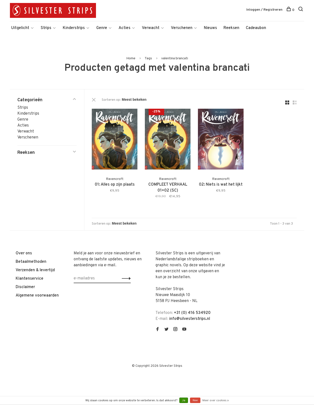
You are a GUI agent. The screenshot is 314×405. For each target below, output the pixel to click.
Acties (124, 28)
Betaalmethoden (31, 261)
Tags (148, 58)
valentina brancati (174, 58)
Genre (101, 28)
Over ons (24, 253)
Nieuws (210, 28)
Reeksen (231, 28)
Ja (183, 401)
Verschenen (181, 28)
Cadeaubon (256, 28)
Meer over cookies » (215, 401)
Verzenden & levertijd (35, 270)
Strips (46, 28)
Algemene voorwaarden (37, 295)
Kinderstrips (74, 28)
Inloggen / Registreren (264, 10)
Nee (195, 401)
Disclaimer (25, 287)
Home (130, 58)
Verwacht (150, 28)
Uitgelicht (20, 28)
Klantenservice (29, 278)
